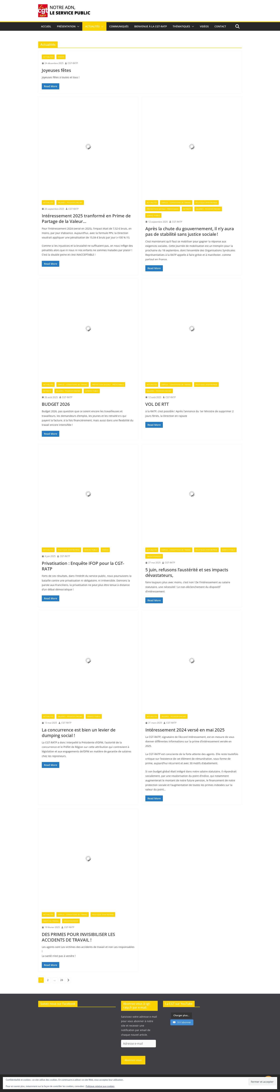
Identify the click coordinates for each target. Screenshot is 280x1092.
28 (61, 980)
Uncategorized (154, 556)
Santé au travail (51, 921)
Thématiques (181, 26)
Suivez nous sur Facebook (57, 1004)
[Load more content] (181, 1015)
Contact (220, 26)
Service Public (153, 215)
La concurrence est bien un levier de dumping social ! (79, 732)
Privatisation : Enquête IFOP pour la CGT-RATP (83, 566)
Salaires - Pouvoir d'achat (70, 202)
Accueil (46, 26)
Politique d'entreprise (206, 202)
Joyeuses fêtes (56, 70)
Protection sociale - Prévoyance (163, 209)
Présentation (66, 26)
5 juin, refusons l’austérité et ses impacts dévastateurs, (186, 572)
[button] (77, 26)
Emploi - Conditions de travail (176, 202)
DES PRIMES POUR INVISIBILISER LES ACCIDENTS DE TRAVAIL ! (78, 937)
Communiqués (119, 26)
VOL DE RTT (157, 404)
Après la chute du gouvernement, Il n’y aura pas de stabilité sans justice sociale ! (189, 231)
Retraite (187, 209)
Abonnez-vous (133, 1060)
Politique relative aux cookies (100, 1086)
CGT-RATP (73, 63)
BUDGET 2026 (56, 404)
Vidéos (204, 26)
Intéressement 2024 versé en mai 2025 (185, 730)
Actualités (92, 26)
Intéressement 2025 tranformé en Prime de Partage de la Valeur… (86, 218)
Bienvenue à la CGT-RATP (150, 26)
